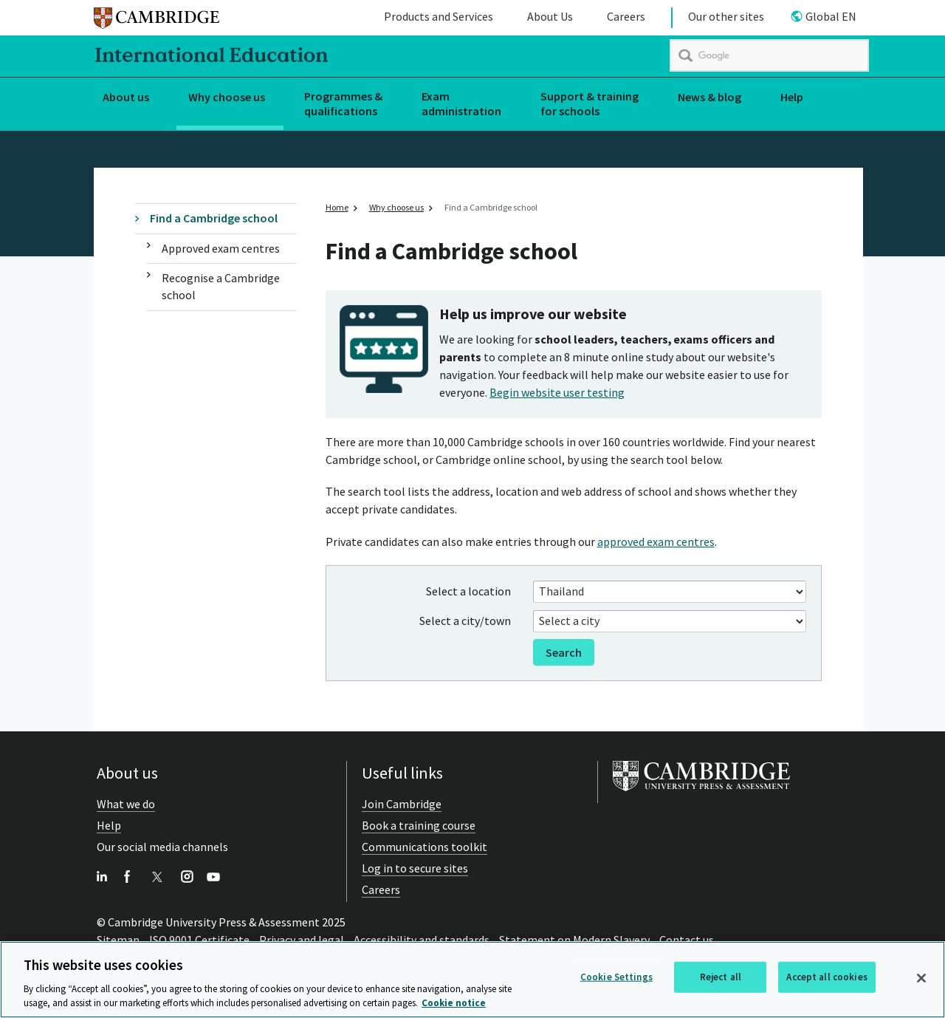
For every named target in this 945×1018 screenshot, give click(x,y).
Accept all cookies (826, 978)
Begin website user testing (557, 392)
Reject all (720, 978)
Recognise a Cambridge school (221, 286)
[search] (769, 55)
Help (791, 96)
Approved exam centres (221, 248)
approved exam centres (656, 541)
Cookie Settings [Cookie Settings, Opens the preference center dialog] (616, 978)
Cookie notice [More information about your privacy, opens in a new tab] (454, 1005)
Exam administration (461, 104)
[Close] (921, 979)
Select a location (468, 591)
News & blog (709, 96)
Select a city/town (465, 620)
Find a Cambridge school (214, 218)
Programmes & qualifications (343, 104)
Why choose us (226, 96)
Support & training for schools (589, 104)
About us (126, 96)
